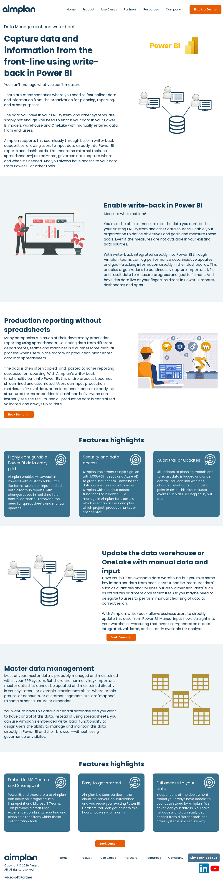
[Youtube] (215, 868)
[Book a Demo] (205, 9)
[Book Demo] (19, 414)
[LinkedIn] (204, 868)
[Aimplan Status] (204, 857)
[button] (151, 9)
